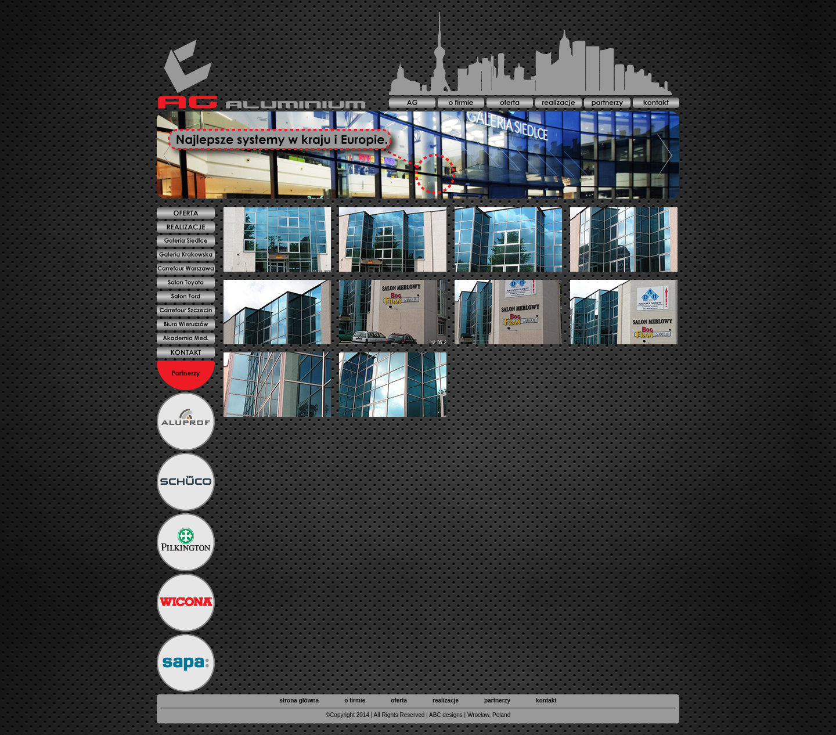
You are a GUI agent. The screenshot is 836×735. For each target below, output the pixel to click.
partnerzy (497, 700)
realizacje (446, 700)
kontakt (546, 700)
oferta (399, 700)
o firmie (354, 700)
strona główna (299, 700)
